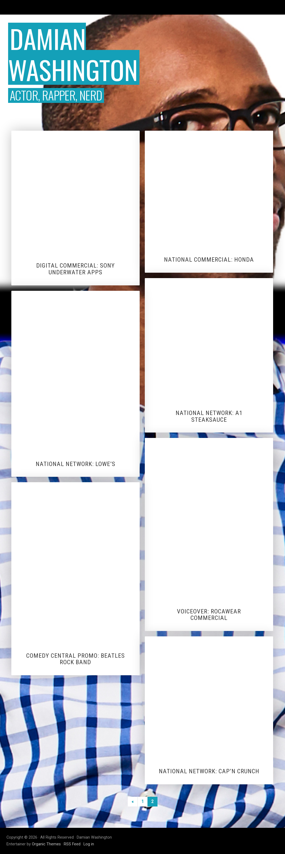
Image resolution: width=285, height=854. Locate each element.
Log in (88, 844)
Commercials (239, 7)
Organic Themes (46, 844)
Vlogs (93, 7)
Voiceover (209, 7)
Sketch (154, 7)
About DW (269, 7)
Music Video (180, 7)
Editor (74, 7)
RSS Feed (72, 844)
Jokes (135, 7)
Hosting (114, 7)
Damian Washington (73, 54)
